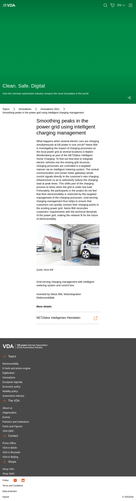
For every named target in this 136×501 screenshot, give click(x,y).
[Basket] (112, 5)
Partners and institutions (15, 421)
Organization (9, 412)
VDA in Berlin (9, 447)
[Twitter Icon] (15, 480)
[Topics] (6, 109)
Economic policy (11, 386)
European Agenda (12, 382)
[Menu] (130, 5)
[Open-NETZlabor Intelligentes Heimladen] (67, 318)
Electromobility (10, 363)
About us (7, 408)
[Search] (105, 5)
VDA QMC (8, 431)
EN (121, 5)
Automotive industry (13, 395)
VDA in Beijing (10, 456)
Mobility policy (10, 391)
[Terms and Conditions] (48, 485)
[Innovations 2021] (50, 109)
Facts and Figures (12, 426)
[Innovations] (25, 109)
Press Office (9, 443)
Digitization (8, 372)
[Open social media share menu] (129, 98)
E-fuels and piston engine (16, 368)
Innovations (8, 377)
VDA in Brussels (11, 452)
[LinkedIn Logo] (23, 480)
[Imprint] (48, 497)
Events (6, 417)
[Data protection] (48, 491)
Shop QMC (8, 473)
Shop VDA (8, 469)
